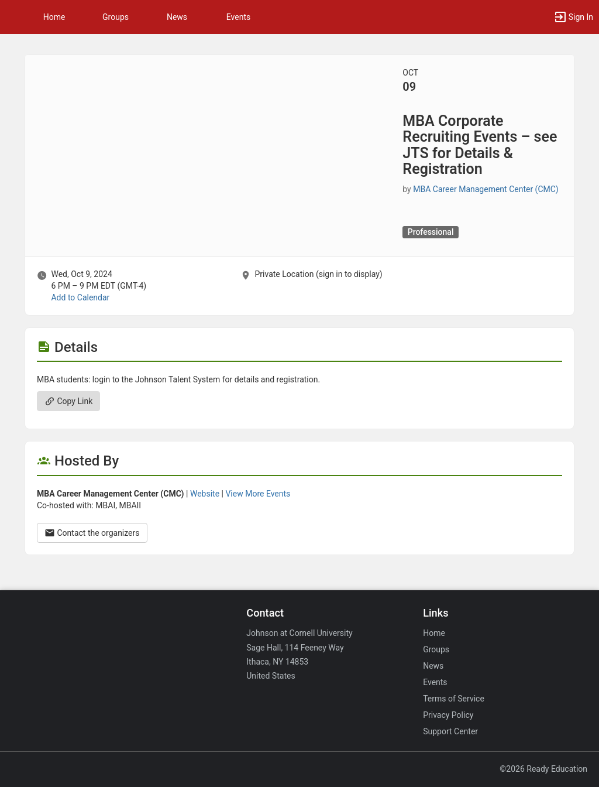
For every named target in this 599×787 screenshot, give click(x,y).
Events (238, 17)
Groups (115, 17)
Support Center (450, 731)
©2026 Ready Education (543, 769)
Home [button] (54, 17)
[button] (15, 17)
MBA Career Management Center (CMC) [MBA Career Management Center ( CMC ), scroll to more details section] (485, 189)
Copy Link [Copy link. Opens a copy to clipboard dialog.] (68, 401)
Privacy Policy (448, 715)
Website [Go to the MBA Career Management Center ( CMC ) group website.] (204, 493)
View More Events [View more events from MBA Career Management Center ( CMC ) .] (257, 493)
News (177, 17)
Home (434, 633)
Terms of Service (453, 698)
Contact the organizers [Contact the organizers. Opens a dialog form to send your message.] (92, 533)
